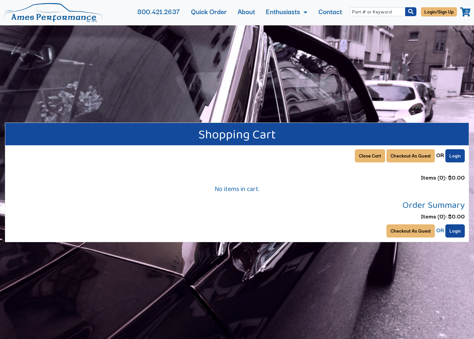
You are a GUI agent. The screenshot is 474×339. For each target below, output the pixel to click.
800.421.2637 (158, 11)
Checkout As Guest (410, 155)
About (246, 11)
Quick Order (209, 11)
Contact (330, 11)
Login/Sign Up (439, 11)
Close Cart (370, 155)
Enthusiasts (284, 11)
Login (455, 155)
